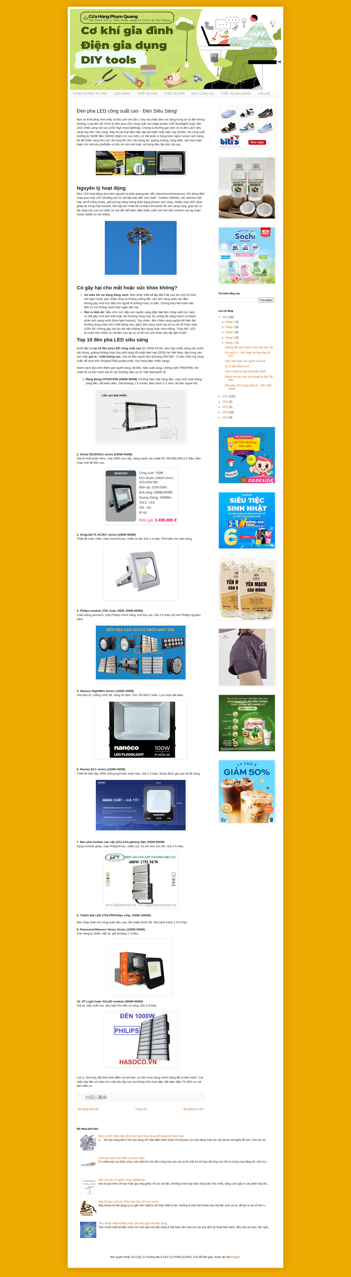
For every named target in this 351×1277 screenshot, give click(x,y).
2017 (225, 406)
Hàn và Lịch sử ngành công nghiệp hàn (122, 1179)
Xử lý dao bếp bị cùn (237, 366)
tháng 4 (230, 327)
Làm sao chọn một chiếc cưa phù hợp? (122, 1158)
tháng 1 (230, 342)
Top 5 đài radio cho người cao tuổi (245, 361)
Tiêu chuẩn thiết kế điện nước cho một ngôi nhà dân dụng (133, 1223)
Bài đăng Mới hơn (88, 1109)
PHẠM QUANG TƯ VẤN (90, 93)
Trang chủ (141, 1109)
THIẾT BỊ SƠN (174, 93)
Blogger (235, 1257)
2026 (225, 317)
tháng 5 (230, 321)
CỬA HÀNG (122, 93)
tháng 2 (230, 337)
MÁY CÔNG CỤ (202, 93)
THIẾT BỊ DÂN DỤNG (236, 93)
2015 (225, 417)
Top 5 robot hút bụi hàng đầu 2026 (245, 371)
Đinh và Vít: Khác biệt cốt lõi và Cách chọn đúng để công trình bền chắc (141, 1136)
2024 (225, 401)
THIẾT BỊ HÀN (147, 93)
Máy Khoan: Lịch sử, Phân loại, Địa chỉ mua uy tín (128, 1201)
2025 (225, 396)
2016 (225, 412)
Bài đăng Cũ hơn (194, 1109)
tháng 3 (230, 332)
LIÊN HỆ (264, 93)
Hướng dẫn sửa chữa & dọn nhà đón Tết (249, 347)
